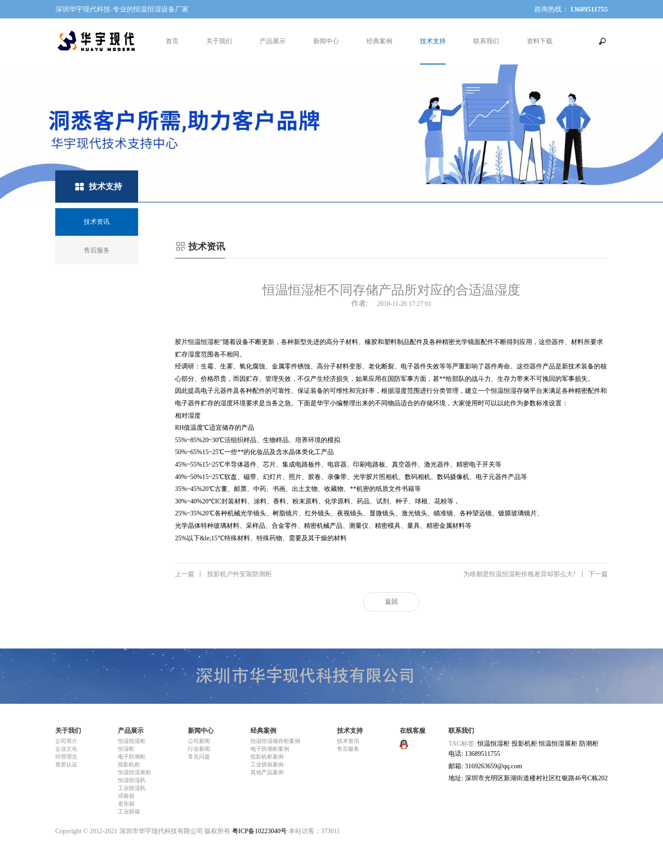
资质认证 (66, 764)
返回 (391, 601)
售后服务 (348, 749)
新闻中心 (326, 41)
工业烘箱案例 (267, 764)
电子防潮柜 (131, 757)
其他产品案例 (267, 772)
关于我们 (219, 41)
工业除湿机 (131, 788)
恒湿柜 (126, 749)
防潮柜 (589, 743)
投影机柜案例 (267, 757)
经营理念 (66, 757)
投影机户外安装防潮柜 (223, 574)
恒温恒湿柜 (131, 741)
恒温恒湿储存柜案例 (275, 741)
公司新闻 (199, 741)
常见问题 (199, 757)
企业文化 (66, 749)
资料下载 (539, 41)
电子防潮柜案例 (269, 749)
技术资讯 (348, 741)
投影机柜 (129, 764)
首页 (172, 41)
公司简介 (66, 741)
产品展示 (272, 41)
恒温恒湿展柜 (134, 772)
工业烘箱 (129, 811)
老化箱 (126, 803)
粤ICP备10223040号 (259, 831)
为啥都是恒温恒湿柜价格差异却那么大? (535, 574)
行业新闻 (199, 749)
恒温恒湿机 (131, 780)
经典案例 (379, 41)
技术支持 (433, 41)
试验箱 (126, 796)
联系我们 (486, 41)
